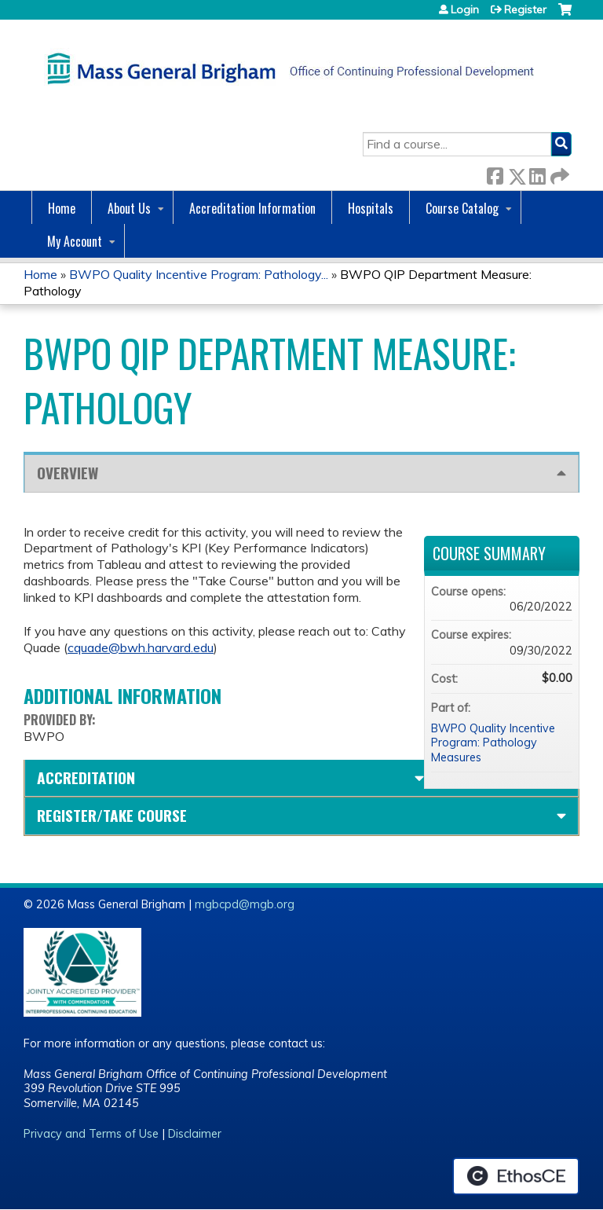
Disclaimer (194, 1134)
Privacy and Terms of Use (91, 1134)
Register (525, 9)
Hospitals (370, 208)
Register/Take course (112, 815)
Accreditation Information (252, 208)
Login (465, 9)
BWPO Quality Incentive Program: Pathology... (198, 274)
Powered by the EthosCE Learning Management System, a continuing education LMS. (515, 1176)
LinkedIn (537, 173)
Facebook (494, 173)
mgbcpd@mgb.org (244, 904)
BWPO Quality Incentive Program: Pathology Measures (493, 742)
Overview (67, 472)
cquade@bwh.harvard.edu (141, 647)
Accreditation (86, 777)
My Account (74, 241)
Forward (558, 173)
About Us (129, 208)
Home (61, 208)
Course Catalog (462, 208)
